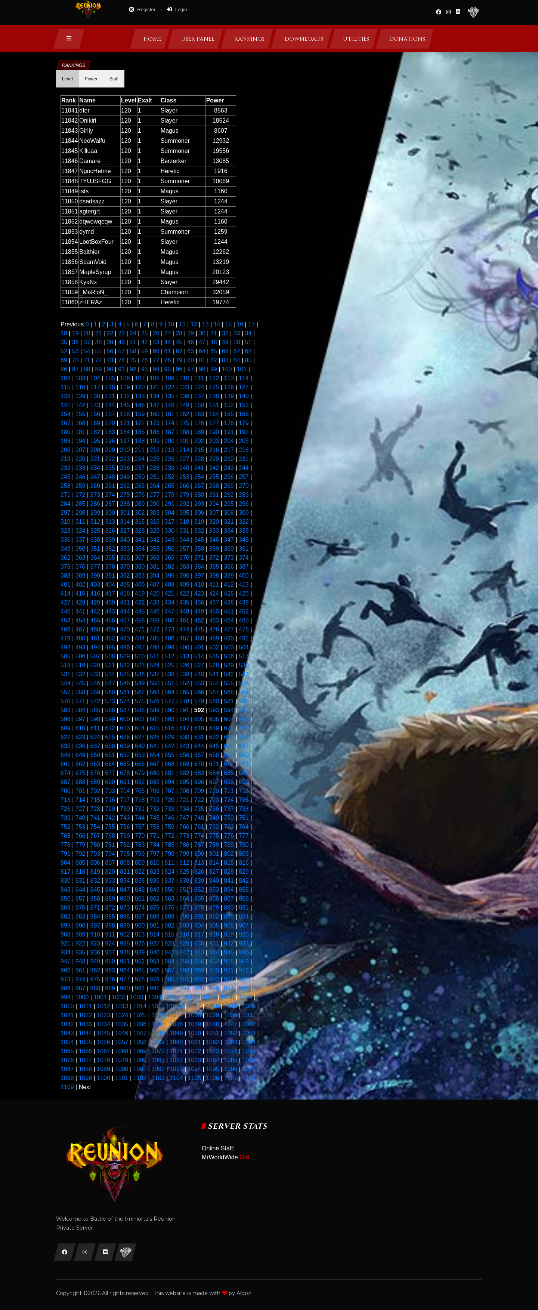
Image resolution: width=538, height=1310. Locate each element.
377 (95, 566)
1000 (82, 997)
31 (213, 333)
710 (214, 791)
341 (140, 539)
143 (95, 405)
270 (244, 486)
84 (237, 360)
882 (66, 916)
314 (125, 522)
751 (244, 818)
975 (95, 979)
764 (244, 827)
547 (110, 683)
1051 (212, 1033)
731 (140, 809)
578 (184, 701)
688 (80, 782)
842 (244, 880)
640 (140, 746)
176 (199, 423)
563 (155, 692)
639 (125, 746)
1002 (118, 997)
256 (229, 477)
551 (169, 683)
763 (229, 827)
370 (184, 557)
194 (80, 441)
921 (66, 943)
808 (125, 863)
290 (155, 504)
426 (244, 593)
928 (169, 943)
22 (109, 333)
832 (95, 880)
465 (244, 620)
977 (125, 979)
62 (179, 351)
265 (169, 486)
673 (244, 764)
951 (125, 961)
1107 (231, 1078)
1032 (67, 1024)
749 (214, 818)
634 (244, 737)
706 (155, 791)
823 (155, 871)
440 (66, 611)
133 (140, 396)
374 (244, 557)
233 (80, 468)
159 (140, 414)
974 (80, 979)
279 (184, 495)
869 (66, 907)
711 (229, 791)
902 (169, 925)
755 (110, 827)
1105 (194, 1078)
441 (80, 611)
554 (214, 683)
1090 (122, 1069)
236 (125, 468)
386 (229, 566)
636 (80, 746)
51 (248, 342)
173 (155, 423)
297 (66, 513)
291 (169, 504)
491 (244, 638)
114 (244, 378)
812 (184, 863)
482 (110, 638)
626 (125, 737)
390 (95, 575)
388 (66, 575)
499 (169, 647)
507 (95, 656)
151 (214, 405)
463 (214, 620)
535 (125, 674)
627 (140, 737)
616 (169, 728)
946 (244, 952)
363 (80, 557)
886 (125, 916)
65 (213, 351)
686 (244, 773)
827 (214, 871)
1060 (176, 1042)
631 (199, 737)
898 (110, 925)
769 (125, 836)
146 (140, 405)
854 (229, 889)
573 (110, 701)
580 (214, 701)
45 (179, 342)
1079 (122, 1060)
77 (156, 360)
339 (110, 539)
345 (199, 539)
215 (199, 450)
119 (125, 387)
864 (184, 898)
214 (184, 450)
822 (140, 871)
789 (229, 845)
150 (199, 405)
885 (110, 916)
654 (155, 755)
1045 (103, 1033)
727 (80, 809)
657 (199, 755)
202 (199, 441)
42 (144, 342)
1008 (227, 997)
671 (214, 764)
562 (140, 692)
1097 (249, 1069)
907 (244, 925)
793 (95, 854)
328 (140, 531)
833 (110, 880)
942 (184, 952)
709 (199, 791)
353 (125, 548)
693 (155, 782)
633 (229, 737)
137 (199, 396)
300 (110, 513)
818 (80, 871)
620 (229, 728)
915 (169, 934)
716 (110, 800)
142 (80, 405)
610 (80, 728)
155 (80, 414)
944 (214, 952)
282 (229, 495)
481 (95, 638)
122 (169, 387)
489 (214, 638)
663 (95, 764)
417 (110, 593)
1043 (67, 1033)
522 (125, 665)
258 (66, 486)
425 (229, 593)
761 (199, 827)
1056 (103, 1042)
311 (80, 522)
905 (214, 925)
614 (140, 728)
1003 (136, 997)
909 (80, 934)
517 (244, 656)
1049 (176, 1033)
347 (229, 539)
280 (199, 495)
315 (140, 522)
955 (184, 961)
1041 (231, 1024)
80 (190, 360)
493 (80, 647)
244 (244, 468)
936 (95, 952)
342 (155, 539)
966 (155, 970)
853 (214, 889)
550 (155, 683)
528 (214, 665)
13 (205, 324)
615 (155, 728)
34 (248, 333)
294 (214, 504)
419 (140, 593)
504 (244, 647)
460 (169, 620)
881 (244, 907)
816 (244, 863)
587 (125, 710)
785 (169, 845)
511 (155, 656)
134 (155, 396)
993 (169, 988)
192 (244, 432)
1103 (158, 1078)
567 (214, 692)
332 (199, 531)
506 (80, 656)
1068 (122, 1051)
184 (125, 432)
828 (229, 871)
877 (184, 907)
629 (169, 737)
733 (169, 809)
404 (110, 584)
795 (125, 854)
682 (184, 773)
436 (199, 602)
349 (66, 548)
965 (140, 970)
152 (229, 405)
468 (95, 629)
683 (199, 773)
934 (66, 952)
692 (140, 782)
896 (80, 925)
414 (66, 593)
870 (80, 907)
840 (214, 880)
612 (110, 728)
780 (95, 845)
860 (125, 898)
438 (229, 602)
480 (80, 638)
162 (184, 414)
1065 (67, 1051)
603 (169, 719)
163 (199, 414)
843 (66, 889)
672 (229, 764)
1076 (67, 1060)
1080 (140, 1060)
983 (214, 979)
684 (214, 773)
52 (64, 351)
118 (110, 387)
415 (80, 593)
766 (80, 836)
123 (184, 387)
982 (199, 979)
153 (244, 405)
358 (199, 548)
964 (125, 970)
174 (169, 423)
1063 (231, 1042)
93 (144, 369)
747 (184, 818)
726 (66, 809)
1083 (194, 1060)
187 (169, 432)
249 (125, 477)
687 (66, 782)
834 (125, 880)
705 (140, 791)
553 (199, 683)
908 (66, 934)
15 (228, 324)
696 (199, 782)
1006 (191, 997)
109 (169, 378)
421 (169, 593)
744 (140, 818)
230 (229, 459)
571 (80, 701)
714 (80, 800)
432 (140, 602)
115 (66, 387)
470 (125, 629)
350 (80, 548)
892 (214, 916)
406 (140, 584)
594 (229, 710)
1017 (194, 1006)
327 (125, 531)
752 (66, 827)
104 (95, 378)
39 (109, 342)
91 (121, 369)
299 (95, 513)
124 (199, 387)
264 (155, 486)
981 (184, 979)
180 (66, 432)
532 (80, 674)
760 (184, 827)
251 (155, 477)
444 (125, 611)
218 (244, 450)
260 (95, 486)
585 (95, 710)
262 (125, 486)
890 (184, 916)
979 (155, 979)
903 (184, 925)
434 (169, 602)
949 (95, 961)
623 (80, 737)
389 (80, 575)
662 (80, 764)
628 (155, 737)
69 (64, 360)
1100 (103, 1078)
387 (244, 566)
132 (125, 396)
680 (155, 773)
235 (110, 468)
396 (184, 575)
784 (155, 845)
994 (184, 988)
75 (133, 360)
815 (229, 863)
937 (110, 952)
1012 (103, 1006)
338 (95, 539)
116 (80, 387)
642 (169, 746)
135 (169, 396)
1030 (231, 1015)
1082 (176, 1060)
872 (110, 907)
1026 (158, 1015)
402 (80, 584)
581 (229, 701)
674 (66, 773)
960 (66, 970)
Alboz (243, 1293)
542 (229, 674)
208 (95, 450)
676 (95, 773)
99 (213, 369)
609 (66, 728)
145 (125, 405)
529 (229, 665)
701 (80, 791)
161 (169, 414)
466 (66, 629)
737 (229, 809)
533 (95, 674)
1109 (67, 1087)
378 (110, 566)
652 (125, 755)
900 (140, 925)
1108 (249, 1078)
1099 (85, 1078)
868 (244, 898)
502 (214, 647)
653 (140, 755)
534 (110, 674)
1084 (212, 1060)
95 (167, 369)
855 (244, 889)
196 (110, 441)
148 (169, 405)
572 (95, 701)
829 (244, 871)
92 (133, 369)
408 (169, 584)
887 (140, 916)
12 (194, 324)
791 (66, 854)
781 (110, 845)
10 (170, 324)
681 (169, 773)
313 (110, 522)
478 (244, 629)
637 (95, 746)
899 (125, 925)
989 (110, 988)
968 (184, 970)
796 (140, 854)
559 (95, 692)
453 (66, 620)
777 (244, 836)
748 (199, 818)
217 (229, 450)
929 (184, 943)
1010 (67, 1006)
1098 (67, 1078)
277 (155, 495)
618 (199, 728)
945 (229, 952)
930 (199, 943)
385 (214, 566)
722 (199, 800)
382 (169, 566)
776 (229, 836)
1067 (103, 1051)
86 (64, 369)
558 (80, 692)
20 (87, 333)
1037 (158, 1024)
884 (95, 916)
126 (229, 387)
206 (66, 450)
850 (169, 889)
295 (229, 504)
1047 (140, 1033)
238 (155, 468)
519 (80, 665)
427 (66, 602)
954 (169, 961)
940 (155, 952)
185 (140, 432)
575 (140, 701)
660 (244, 755)
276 (140, 495)
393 (140, 575)
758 (155, 827)
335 (244, 531)
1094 (194, 1069)
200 (169, 441)
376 (80, 566)
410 (199, 584)
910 (95, 934)
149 (184, 405)
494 (95, 647)
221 (95, 459)
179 (244, 423)
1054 (67, 1042)
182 (95, 432)
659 (229, 755)
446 (155, 611)
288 (125, 504)
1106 (212, 1078)
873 (125, 907)
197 (125, 441)
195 (95, 441)
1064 (249, 1042)
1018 (212, 1006)
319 (199, 522)
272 (80, 495)
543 (244, 674)
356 (169, 548)
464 (229, 620)
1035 (122, 1024)
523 (140, 665)
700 (66, 791)
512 (169, 656)
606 (214, 719)
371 (199, 557)
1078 (103, 1060)
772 (169, 836)
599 (110, 719)
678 (125, 773)
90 (109, 369)
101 (242, 369)
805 (80, 863)
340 (125, 539)
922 (80, 943)
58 (133, 351)
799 (184, 854)
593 (214, 710)
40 (121, 342)
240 (184, 468)
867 (229, 898)
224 (140, 459)
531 (66, 674)
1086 (249, 1060)
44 (167, 342)
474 (184, 629)
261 (110, 486)
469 (110, 629)
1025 (140, 1015)
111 (199, 378)
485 (155, 638)
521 (110, 665)
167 (66, 423)
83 (225, 360)
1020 (249, 1006)
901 (155, 925)
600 (125, 719)
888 (155, 916)
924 (110, 943)
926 (140, 943)
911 (110, 934)
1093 (176, 1069)
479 (66, 638)
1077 (85, 1060)
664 (110, 764)
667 (155, 764)
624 (95, 737)
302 (140, 513)
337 (80, 539)
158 (125, 414)
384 (199, 566)
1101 (122, 1078)
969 (199, 970)
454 (80, 620)
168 (80, 423)
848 (140, 889)
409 (184, 584)
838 (184, 880)
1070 (158, 1051)
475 (199, 629)
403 (95, 584)
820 (110, 871)
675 (80, 773)
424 (214, 593)
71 (87, 360)
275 (125, 495)
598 (95, 719)
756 (125, 827)
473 (169, 629)
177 (214, 423)
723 (214, 800)
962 (95, 970)
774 (199, 836)
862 (155, 898)
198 (140, 441)
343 (169, 539)
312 (95, 522)
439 (244, 602)
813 (199, 863)
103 (80, 378)
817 (66, 871)
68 (248, 351)
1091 (140, 1069)
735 (199, 809)
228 (199, 459)
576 (155, 701)
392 (125, 575)
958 (229, 961)
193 (66, 441)
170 (110, 423)
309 (244, 513)
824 (169, 871)
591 (184, 710)
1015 (158, 1006)
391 (110, 575)
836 (155, 880)
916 (184, 934)
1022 (85, 1015)
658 (214, 755)
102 (66, 378)
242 (214, 468)
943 (199, 952)
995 (199, 988)
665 (125, 764)
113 (229, 378)
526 (184, 665)
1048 (158, 1033)
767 (95, 836)
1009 (246, 997)
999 (66, 997)
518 (66, 665)
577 (169, 701)
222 (110, 459)
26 (156, 333)
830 (66, 880)
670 (199, 764)
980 (169, 979)
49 (225, 342)
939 (140, 952)
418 (125, 593)
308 (229, 513)
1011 (85, 1006)
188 (184, 432)
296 (244, 504)
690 (110, 782)
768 (110, 836)
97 (190, 369)
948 (80, 961)
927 (155, 943)
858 (95, 898)
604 (184, 719)
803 (244, 854)
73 (109, 360)
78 (167, 360)
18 (64, 333)
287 (110, 504)
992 (155, 988)
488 (199, 638)
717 (125, 800)
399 (229, 575)
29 (190, 333)
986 (66, 988)
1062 (212, 1042)
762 (214, 827)
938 (125, 952)
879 (214, 907)
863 (169, 898)
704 (125, 791)
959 (244, 961)
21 (98, 333)
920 (244, 934)
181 (80, 432)
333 (214, 531)
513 (184, 656)
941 (169, 952)
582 (244, 701)
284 (66, 504)
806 (95, 863)
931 (214, 943)
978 (140, 979)
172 (140, 423)
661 (66, 764)
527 (199, 665)
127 (244, 387)
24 (133, 333)
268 (214, 486)
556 (244, 683)
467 (80, 629)
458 (140, 620)
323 (66, 531)
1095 (212, 1069)
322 (244, 522)
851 (184, 889)
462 (199, 620)
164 (214, 414)
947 (66, 961)
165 (229, 414)
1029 (212, 1015)
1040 (212, 1024)
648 (66, 755)
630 (184, 737)
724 (229, 800)
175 (184, 423)
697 (214, 782)
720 (169, 800)
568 (229, 692)
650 (95, 755)
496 (125, 647)
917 (199, 934)
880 (229, 907)
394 (155, 575)
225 (155, 459)
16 (239, 324)
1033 (85, 1024)
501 (199, 647)
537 (155, 674)
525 (169, 665)
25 (144, 333)
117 (95, 387)
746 (169, 818)
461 (184, 620)
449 (199, 611)
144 (110, 405)
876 (169, 907)
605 (199, 719)
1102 (140, 1078)
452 (244, 611)
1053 (249, 1033)
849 (155, 889)
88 (87, 369)
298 (80, 513)
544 (66, 683)
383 (184, 566)
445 (140, 611)
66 (225, 351)
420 (155, 593)
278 (169, 495)
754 (95, 827)
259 (80, 486)
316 (155, 522)
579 (199, 701)
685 (229, 773)
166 (244, 414)
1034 (103, 1024)
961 (80, 970)
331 (184, 531)
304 (169, 513)
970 (214, 970)
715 (95, 800)
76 (144, 360)
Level (67, 79)
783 (140, 845)
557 (66, 692)
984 (229, 979)
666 (140, 764)
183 (110, 432)
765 (66, 836)
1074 (231, 1051)
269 (229, 486)
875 (155, 907)
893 (229, 916)
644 (199, 746)
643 (184, 746)
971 (229, 970)
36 (75, 342)
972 (244, 970)
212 (155, 450)
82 (213, 360)
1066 (85, 1051)
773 (184, 836)
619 (214, 728)
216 (214, 450)
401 (66, 584)
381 (155, 566)
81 (202, 360)
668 (169, 764)
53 (75, 351)
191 (229, 432)
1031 (249, 1015)
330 (169, 531)
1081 (158, 1060)
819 (95, 871)
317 (169, 522)
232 (66, 468)
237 (140, 468)
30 (202, 333)
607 (229, 719)
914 (155, 934)
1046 (122, 1033)
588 (140, 710)
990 (125, 988)
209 (110, 450)
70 (75, 360)
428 (80, 602)
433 (155, 602)
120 (140, 387)
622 (66, 737)
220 (80, 459)
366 (125, 557)
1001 (100, 997)
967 (169, 970)
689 (95, 782)
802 (229, 854)
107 (140, 378)
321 (229, 522)
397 (199, 575)
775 (214, 836)
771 (155, 836)
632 (214, 737)
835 (140, 880)
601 (140, 719)
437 (214, 602)
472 (155, 629)
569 (244, 692)
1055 (85, 1042)
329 (155, 531)
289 (140, 504)
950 (110, 961)
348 (244, 539)
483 (125, 638)
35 (64, 342)
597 (80, 719)
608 (244, 719)
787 (199, 845)
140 (244, 396)
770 (140, 836)
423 (199, 593)
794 (110, 854)
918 (214, 934)
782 (125, 845)
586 (110, 710)
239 (169, 468)
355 (155, 548)
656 (184, 755)
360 (229, 548)
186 (155, 432)
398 (214, 575)
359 (214, 548)
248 (110, 477)
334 (229, 531)
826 (199, 871)
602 (155, 719)
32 (225, 333)
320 (214, 522)
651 (110, 755)
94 (156, 369)
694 (169, 782)
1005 (173, 997)
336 (66, 539)
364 (95, 557)
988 (95, 988)
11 (182, 324)
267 (199, 486)
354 (140, 548)
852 (199, 889)
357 (184, 548)
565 (184, 692)
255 (214, 477)
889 (169, 916)
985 (244, 979)
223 (125, 459)
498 (155, 647)
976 (110, 979)
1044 (85, 1033)
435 (184, 602)
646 (229, 746)
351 (95, 548)
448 (184, 611)
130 (95, 396)
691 (125, 782)
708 (184, 791)
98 (202, 369)
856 (66, 898)
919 (229, 934)
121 (155, 387)
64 (202, 351)
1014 (140, 1006)
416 (95, 593)
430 (110, 602)
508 (110, 656)
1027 (176, 1015)
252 (169, 477)
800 (199, 854)
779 (80, 845)
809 (140, 863)
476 (214, 629)
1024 (122, 1015)
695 (184, 782)
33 (237, 333)
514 (199, 656)
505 (66, 656)
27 (167, 333)
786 (184, 845)
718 (140, 800)
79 (179, 360)
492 (66, 647)
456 (110, 620)
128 (66, 396)
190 (214, 432)
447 (169, 611)
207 (80, 450)
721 (184, 800)
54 (87, 351)
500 (184, 647)
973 (66, 979)
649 (80, 755)
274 (110, 495)
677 (110, 773)
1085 (231, 1060)
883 (80, 916)
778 (66, 845)
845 (95, 889)
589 (155, 710)
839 (199, 880)
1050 (194, 1033)
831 (80, 880)
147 (155, 405)
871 (95, 907)
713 (66, 800)
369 (169, 557)
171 (125, 423)
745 (155, 818)
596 (66, 719)
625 (110, 737)
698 (229, 782)
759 (169, 827)
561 (125, 692)
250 (140, 477)
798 (169, 854)
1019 (231, 1006)
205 (244, 441)
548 (125, 683)
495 (110, 647)
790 (244, 845)
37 (87, 342)
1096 (231, 1069)
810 (155, 863)
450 (214, 611)
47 (202, 342)
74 (121, 360)
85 (248, 360)
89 (98, 369)
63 (190, 351)
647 (244, 746)
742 (110, 818)
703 (110, 791)
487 (184, 638)
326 (110, 531)
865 (199, 898)
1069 (140, 1051)
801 (214, 854)
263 (140, 486)
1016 (176, 1006)
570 (66, 701)
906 (229, 925)
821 (125, 871)
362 (66, 557)
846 (110, 889)
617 (184, 728)
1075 (249, 1051)
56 (109, 351)
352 (110, 548)
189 (199, 432)
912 (125, 934)
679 (140, 773)
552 (184, 683)
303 (155, 513)
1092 (158, 1069)
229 (214, 459)
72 (98, 360)
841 (229, 880)
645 (214, 746)
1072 (194, 1051)
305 (184, 513)
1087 (67, 1069)
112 (214, 378)
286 (95, 504)
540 (199, 674)
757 (140, 827)
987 (80, 988)
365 (110, 557)
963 (110, 970)
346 (214, 539)
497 (140, 647)
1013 (122, 1006)
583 (66, 710)
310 (66, 522)
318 (184, 522)
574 (125, 701)
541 (214, 674)
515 (214, 656)
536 (140, 674)
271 (66, 495)
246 (80, 477)
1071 (176, 1051)
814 (214, 863)
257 (244, 477)
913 (140, 934)
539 (184, 674)
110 (184, 378)
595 (244, 710)
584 (80, 710)
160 (155, 414)
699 (244, 782)
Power (91, 79)
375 (66, 566)
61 (167, 351)
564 (169, 692)
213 (169, 450)
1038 (176, 1024)
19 (75, 333)
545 (80, 683)
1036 (140, 1024)
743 (125, 818)
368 (155, 557)
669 (184, 764)
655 (169, 755)
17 (251, 324)
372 (214, 557)
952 (140, 961)
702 (95, 791)
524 (155, 665)
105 (110, 378)
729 (110, 809)
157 (110, 414)
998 (244, 988)
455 (95, 620)
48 (213, 342)
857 (80, 898)
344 (184, 539)
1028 (194, 1015)
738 (244, 809)
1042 (249, 1024)
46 (190, 342)
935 (80, 952)
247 (95, 477)
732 (155, 809)
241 (199, 468)
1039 (194, 1024)
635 (66, 746)
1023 (103, 1015)
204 (229, 441)
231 (244, 459)
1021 (67, 1015)
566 (199, 692)
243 (229, 468)
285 (80, 504)
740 (80, 818)
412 (229, 584)
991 (140, 988)
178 (229, 423)
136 (184, 396)
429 (95, 602)
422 (184, 593)
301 (125, 513)
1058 (140, 1042)
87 (75, 369)
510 (140, 656)
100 (227, 369)
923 (95, 943)
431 (125, 602)
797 (155, 854)
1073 (212, 1051)
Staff (113, 79)
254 (199, 477)
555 (229, 683)
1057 (122, 1042)
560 (110, 692)
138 (214, 396)
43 (156, 342)
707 (169, 791)
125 (214, 387)
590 (169, 710)
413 (244, 584)
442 (95, 611)
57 (121, 351)
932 (229, 943)
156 (95, 414)
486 (169, 638)
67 (237, 351)
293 (199, 504)
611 (95, 728)
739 (66, 818)
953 (155, 961)
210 (125, 450)
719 (155, 800)
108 (155, 378)
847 (125, 889)
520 (95, 665)
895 (66, 925)
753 (80, 827)
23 (121, 333)
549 (140, 683)
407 (155, 584)
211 (140, 450)
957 (214, 961)
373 (229, 557)
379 (125, 566)
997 (229, 988)
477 (229, 629)
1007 (209, 997)
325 (95, 531)
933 (244, 943)
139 (229, 396)
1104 (176, 1078)
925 (125, 943)
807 (110, 863)
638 (110, 746)
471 (140, 629)
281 (214, 495)
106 (125, 378)
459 (155, 620)
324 (80, 531)
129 (80, 396)
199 (155, 441)
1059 (158, 1042)
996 (214, 988)
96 (179, 369)
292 (184, 504)
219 (66, 459)
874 (140, 907)
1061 (194, 1042)
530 (244, 665)
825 (184, 871)
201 (184, 441)
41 (133, 342)
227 (184, 459)
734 (184, 809)
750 (229, 818)
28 (179, 333)
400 (244, 575)
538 (169, 674)
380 (140, 566)
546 (95, 683)
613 (125, 728)
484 (140, 638)
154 (66, 414)
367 (140, 557)
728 (95, 809)
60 (156, 351)
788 (214, 845)
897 (95, 925)
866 (214, 898)
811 (169, 863)
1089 (103, 1069)
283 (244, 495)
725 (244, 800)
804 (66, 863)
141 (66, 405)
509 (125, 656)
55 (98, 351)
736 (214, 809)
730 (125, 809)
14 (217, 324)
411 (214, 584)
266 (184, 486)
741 (95, 818)
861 (140, 898)
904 (199, 925)
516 (229, 656)
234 (95, 468)
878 (199, 907)
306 (199, 513)
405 (125, 584)
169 (95, 423)
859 (110, 898)
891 (199, 916)
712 (244, 791)
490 (229, 638)
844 (80, 889)
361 (244, 548)
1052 (231, 1033)
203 (214, 441)
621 (244, 728)
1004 (154, 997)
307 (214, 513)
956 (199, 961)
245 (66, 477)
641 (155, 746)
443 (110, 611)
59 (144, 351)
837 (169, 880)
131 (110, 396)
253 (184, 477)
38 (98, 342)
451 (229, 611)
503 (229, 647)
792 (80, 854)
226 (169, 459)
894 (244, 916)
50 (237, 342)
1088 (85, 1069)
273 (95, 495)
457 (125, 620)
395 (169, 575)
